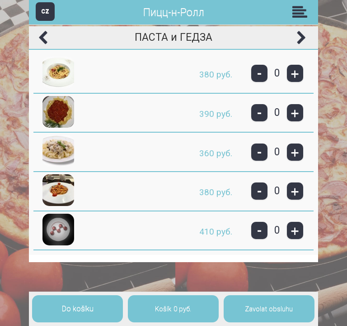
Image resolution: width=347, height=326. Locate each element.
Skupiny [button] (301, 12)
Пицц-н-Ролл (173, 12)
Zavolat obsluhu (269, 309)
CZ (45, 11)
